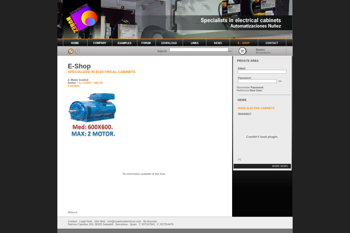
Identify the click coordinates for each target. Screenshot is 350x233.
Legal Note (85, 221)
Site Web (100, 221)
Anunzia (152, 221)
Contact (72, 221)
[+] (239, 159)
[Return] (72, 212)
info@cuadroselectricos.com (124, 221)
